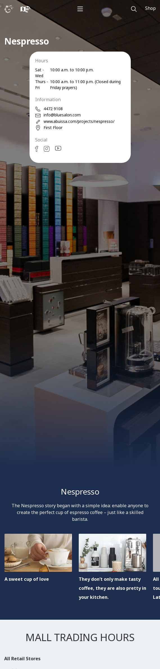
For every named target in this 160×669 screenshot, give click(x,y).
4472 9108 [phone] (49, 109)
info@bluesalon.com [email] (58, 115)
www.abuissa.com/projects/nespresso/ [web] (74, 122)
